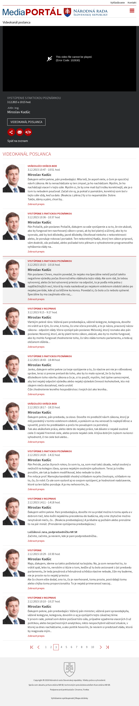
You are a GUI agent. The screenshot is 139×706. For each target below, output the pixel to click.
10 (92, 647)
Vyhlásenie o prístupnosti (62, 698)
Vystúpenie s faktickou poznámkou (50, 213)
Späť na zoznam (17, 141)
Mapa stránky (81, 698)
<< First (34, 647)
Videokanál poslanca (26, 122)
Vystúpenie (34, 550)
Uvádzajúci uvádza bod (42, 166)
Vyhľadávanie (117, 2)
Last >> (105, 647)
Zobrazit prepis (36, 204)
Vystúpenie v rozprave (42, 308)
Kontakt (132, 2)
